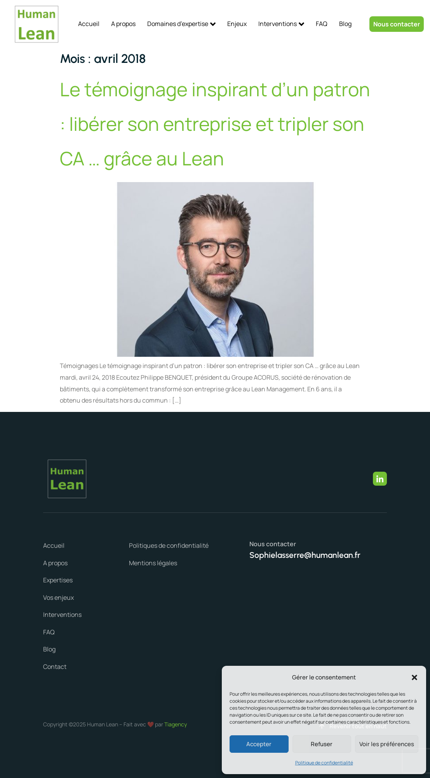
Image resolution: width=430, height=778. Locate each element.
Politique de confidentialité (324, 762)
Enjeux (237, 23)
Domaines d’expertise (181, 23)
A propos (123, 23)
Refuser (322, 744)
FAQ (321, 23)
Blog (345, 23)
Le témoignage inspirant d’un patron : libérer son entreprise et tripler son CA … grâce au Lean (215, 123)
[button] (414, 677)
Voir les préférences (386, 744)
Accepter (259, 744)
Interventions (281, 23)
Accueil (88, 23)
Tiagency (175, 724)
